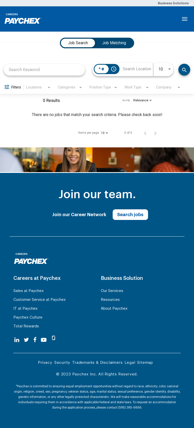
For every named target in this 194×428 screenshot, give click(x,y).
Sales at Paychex (28, 291)
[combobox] (44, 70)
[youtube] (43, 340)
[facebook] (35, 340)
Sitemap (145, 363)
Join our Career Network (79, 214)
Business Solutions (173, 3)
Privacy (45, 363)
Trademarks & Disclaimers (97, 363)
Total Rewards (26, 326)
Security (62, 363)
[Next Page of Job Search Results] (155, 133)
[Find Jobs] (184, 70)
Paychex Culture (27, 317)
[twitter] (26, 340)
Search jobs (130, 214)
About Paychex (114, 308)
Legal (130, 363)
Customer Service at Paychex (39, 300)
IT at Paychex (25, 308)
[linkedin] (16, 340)
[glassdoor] (53, 340)
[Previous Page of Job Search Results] (145, 133)
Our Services (112, 291)
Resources (110, 300)
